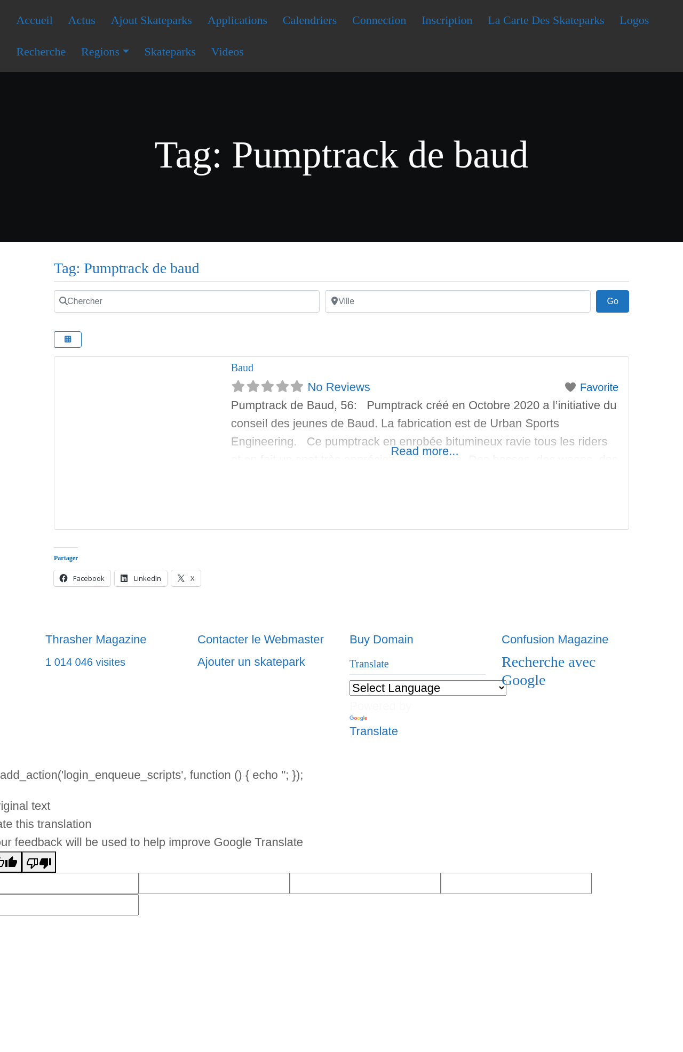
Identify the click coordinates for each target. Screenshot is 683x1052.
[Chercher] (187, 301)
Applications (237, 20)
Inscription (447, 20)
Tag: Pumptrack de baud (127, 268)
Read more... (424, 451)
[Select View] (68, 339)
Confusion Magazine (555, 639)
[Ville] (458, 301)
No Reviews (338, 387)
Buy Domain (382, 639)
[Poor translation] (39, 862)
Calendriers (310, 20)
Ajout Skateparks (151, 20)
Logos (634, 20)
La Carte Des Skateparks (546, 20)
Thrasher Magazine (96, 639)
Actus (82, 20)
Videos (227, 51)
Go (618, 300)
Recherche (41, 51)
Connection (379, 20)
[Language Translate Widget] (428, 688)
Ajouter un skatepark (251, 661)
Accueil (34, 20)
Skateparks (170, 51)
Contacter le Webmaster (260, 639)
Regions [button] (100, 51)
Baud (242, 367)
